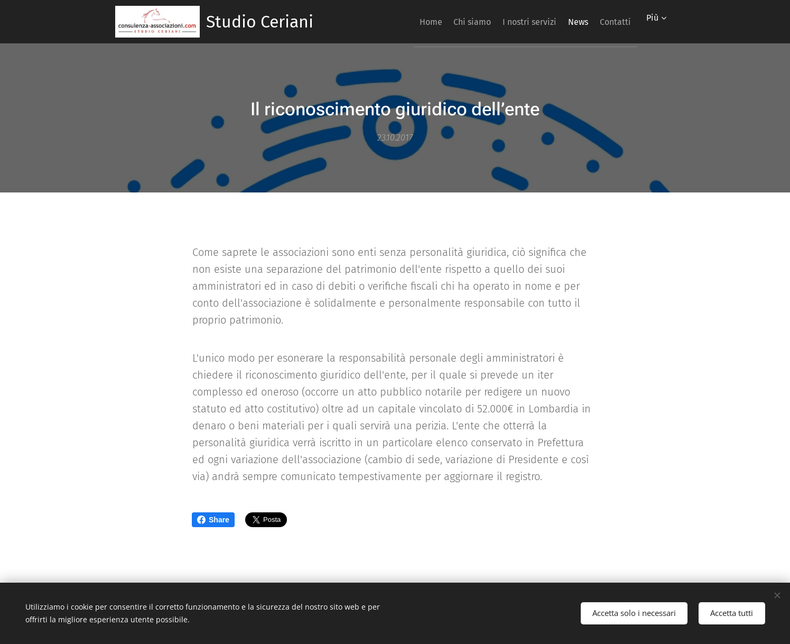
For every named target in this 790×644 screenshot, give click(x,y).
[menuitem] (397, 21)
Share (213, 520)
